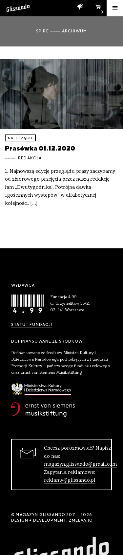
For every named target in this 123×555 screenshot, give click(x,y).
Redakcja (30, 158)
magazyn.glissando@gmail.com (80, 464)
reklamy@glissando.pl (69, 480)
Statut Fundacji (31, 324)
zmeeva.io (81, 520)
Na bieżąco (20, 138)
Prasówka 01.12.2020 (40, 148)
